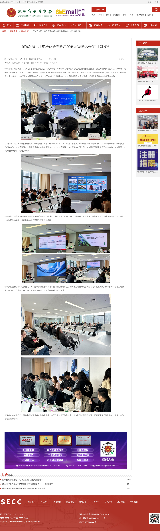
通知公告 (82, 502)
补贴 (107, 15)
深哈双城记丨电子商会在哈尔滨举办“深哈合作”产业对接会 (57, 31)
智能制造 (116, 15)
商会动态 (25, 31)
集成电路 (140, 15)
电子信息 (44, 63)
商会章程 (57, 502)
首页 (4, 31)
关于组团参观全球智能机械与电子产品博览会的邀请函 (24, 488)
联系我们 (134, 502)
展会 (100, 15)
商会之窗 (13, 31)
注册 (157, 2)
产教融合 (53, 63)
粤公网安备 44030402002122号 (92, 518)
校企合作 (35, 63)
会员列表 (108, 502)
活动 (124, 15)
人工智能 (25, 63)
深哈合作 (16, 63)
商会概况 (31, 502)
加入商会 (121, 502)
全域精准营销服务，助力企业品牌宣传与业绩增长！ (23, 480)
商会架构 (44, 502)
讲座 (131, 15)
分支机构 (95, 502)
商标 (149, 15)
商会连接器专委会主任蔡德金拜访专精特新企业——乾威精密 (27, 484)
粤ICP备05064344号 (87, 522)
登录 (149, 2)
